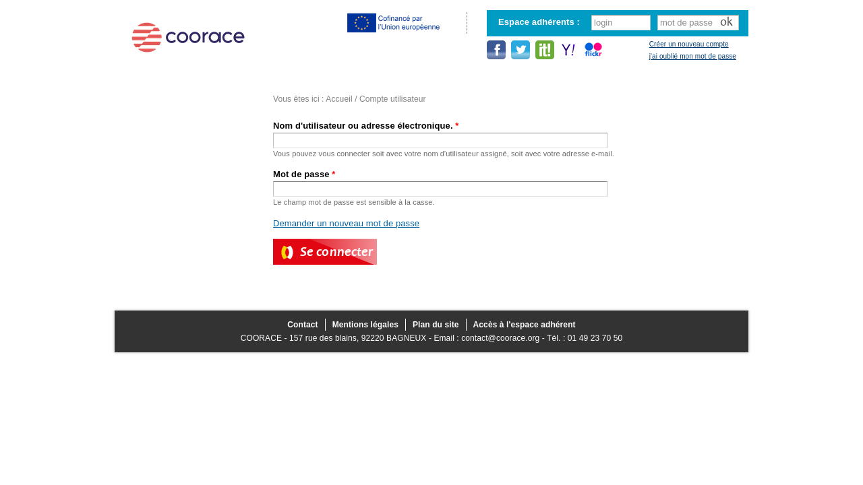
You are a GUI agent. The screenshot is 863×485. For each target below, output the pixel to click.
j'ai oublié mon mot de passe (692, 56)
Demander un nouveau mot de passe (346, 223)
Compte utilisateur (392, 99)
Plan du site (436, 324)
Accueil (339, 99)
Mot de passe (304, 174)
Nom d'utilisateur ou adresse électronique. (366, 126)
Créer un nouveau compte (689, 44)
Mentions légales (365, 324)
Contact (302, 324)
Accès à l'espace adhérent (524, 324)
